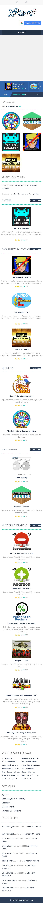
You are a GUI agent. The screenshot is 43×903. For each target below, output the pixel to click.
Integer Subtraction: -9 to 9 (21, 553)
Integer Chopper (21, 660)
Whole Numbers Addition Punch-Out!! (21, 695)
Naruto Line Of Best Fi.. (30, 758)
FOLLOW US (26, 2)
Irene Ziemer (7, 861)
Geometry (7, 368)
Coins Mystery (19, 94)
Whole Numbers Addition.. (11, 772)
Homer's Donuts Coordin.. (11, 769)
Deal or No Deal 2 (21, 349)
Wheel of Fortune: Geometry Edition (21, 431)
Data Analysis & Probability (18, 249)
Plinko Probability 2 (21, 312)
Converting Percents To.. (31, 765)
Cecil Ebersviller (8, 880)
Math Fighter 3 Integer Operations (21, 733)
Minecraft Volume (21, 507)
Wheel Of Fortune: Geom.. (11, 775)
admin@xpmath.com (20, 194)
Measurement (10, 449)
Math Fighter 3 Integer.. (30, 775)
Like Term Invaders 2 (21, 228)
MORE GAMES (37, 200)
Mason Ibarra (8, 838)
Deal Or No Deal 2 (28, 779)
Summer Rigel (8, 826)
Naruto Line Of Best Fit (21, 277)
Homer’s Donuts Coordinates (21, 396)
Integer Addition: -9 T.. (10, 765)
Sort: (3, 106)
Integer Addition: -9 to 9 (21, 588)
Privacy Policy (34, 194)
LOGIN (17, 2)
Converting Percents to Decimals (21, 623)
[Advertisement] (21, 57)
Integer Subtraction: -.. (30, 762)
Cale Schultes (7, 865)
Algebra (6, 200)
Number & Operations (14, 525)
